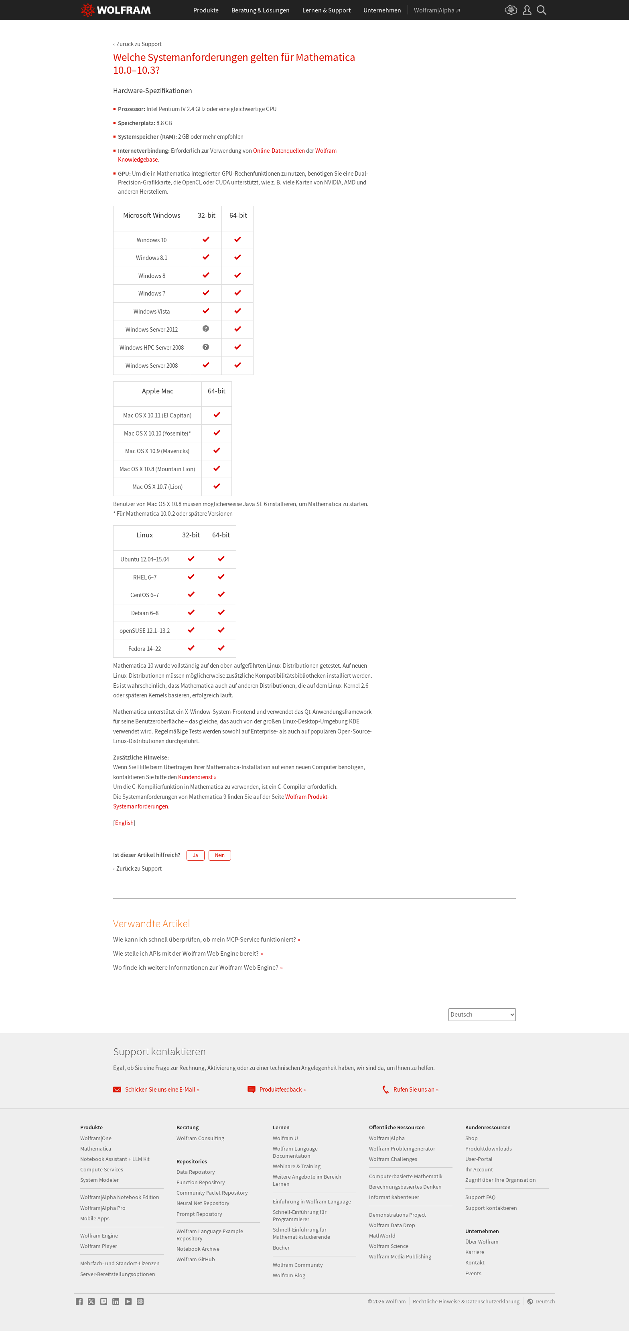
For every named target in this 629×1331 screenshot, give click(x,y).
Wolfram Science (388, 1246)
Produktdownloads (488, 1148)
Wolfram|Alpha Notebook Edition (119, 1197)
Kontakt (475, 1262)
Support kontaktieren (491, 1207)
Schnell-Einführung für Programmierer (300, 1215)
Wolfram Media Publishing (400, 1256)
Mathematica (95, 1148)
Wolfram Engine (99, 1235)
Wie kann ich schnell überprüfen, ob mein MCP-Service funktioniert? (204, 939)
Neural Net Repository (203, 1203)
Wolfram (396, 1301)
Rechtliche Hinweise (436, 1301)
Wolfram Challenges (393, 1159)
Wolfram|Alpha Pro (103, 1207)
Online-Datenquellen (279, 150)
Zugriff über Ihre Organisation (500, 1179)
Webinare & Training (297, 1166)
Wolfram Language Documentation (295, 1152)
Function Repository (201, 1182)
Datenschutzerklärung (492, 1301)
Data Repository (196, 1171)
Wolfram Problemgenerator (402, 1148)
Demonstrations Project (397, 1214)
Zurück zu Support (139, 44)
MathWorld (382, 1235)
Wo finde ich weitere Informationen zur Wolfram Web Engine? (195, 967)
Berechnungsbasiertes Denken (405, 1186)
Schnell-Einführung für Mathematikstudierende (301, 1233)
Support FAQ (480, 1197)
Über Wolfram (482, 1241)
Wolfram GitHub (196, 1259)
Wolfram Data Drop (392, 1225)
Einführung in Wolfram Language (312, 1201)
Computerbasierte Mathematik (405, 1176)
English (124, 823)
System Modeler (99, 1179)
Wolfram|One (96, 1138)
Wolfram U (285, 1138)
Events (473, 1273)
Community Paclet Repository (212, 1192)
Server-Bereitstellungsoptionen (117, 1274)
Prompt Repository (199, 1214)
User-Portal (479, 1159)
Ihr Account (479, 1169)
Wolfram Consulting (200, 1138)
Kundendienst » (197, 777)
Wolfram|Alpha (387, 1138)
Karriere (474, 1252)
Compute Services (101, 1169)
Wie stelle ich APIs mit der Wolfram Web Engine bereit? (186, 953)
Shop (471, 1138)
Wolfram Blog (289, 1275)
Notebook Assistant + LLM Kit (115, 1159)
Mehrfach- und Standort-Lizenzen (120, 1263)
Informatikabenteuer (394, 1197)
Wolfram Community (298, 1264)
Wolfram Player (98, 1246)
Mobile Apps (95, 1218)
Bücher (281, 1247)
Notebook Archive (198, 1248)
